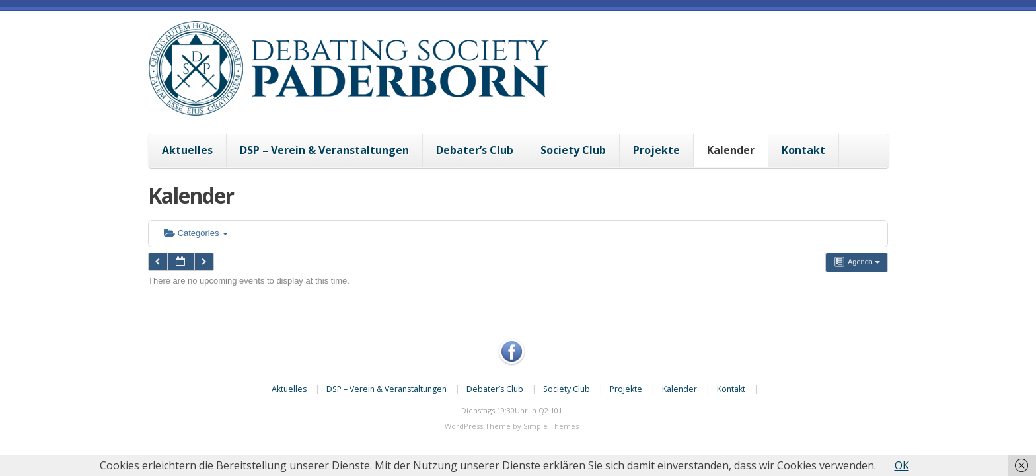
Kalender (731, 150)
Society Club (573, 150)
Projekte (656, 150)
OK (902, 465)
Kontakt (803, 150)
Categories (196, 233)
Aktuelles (187, 150)
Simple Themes (551, 426)
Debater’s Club (474, 150)
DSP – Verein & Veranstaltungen (324, 150)
